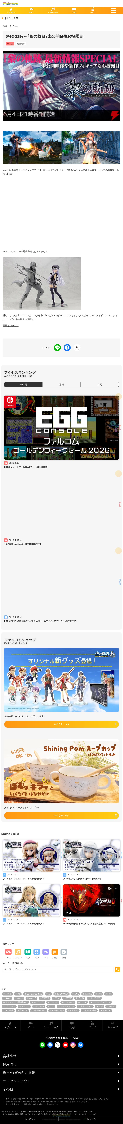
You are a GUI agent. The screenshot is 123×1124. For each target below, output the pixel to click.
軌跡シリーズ (40, 1010)
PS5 (110, 994)
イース (81, 998)
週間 (61, 384)
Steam (8, 998)
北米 (52, 1006)
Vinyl (57, 998)
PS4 (100, 994)
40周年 (8, 994)
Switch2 (32, 998)
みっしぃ (25, 1006)
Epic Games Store (34, 994)
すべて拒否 (29, 1119)
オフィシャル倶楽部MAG (16, 1002)
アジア (69, 998)
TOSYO (45, 998)
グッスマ (54, 1002)
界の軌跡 (9, 1010)
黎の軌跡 (21, 44)
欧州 (101, 1006)
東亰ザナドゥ (86, 1006)
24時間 (23, 384)
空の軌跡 (23, 1010)
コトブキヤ (69, 1002)
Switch (20, 998)
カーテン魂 (39, 1002)
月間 (99, 384)
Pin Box (88, 994)
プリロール (10, 1006)
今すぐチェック (61, 724)
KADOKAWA (62, 994)
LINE (76, 994)
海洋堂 (112, 1006)
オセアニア (95, 998)
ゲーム (10, 44)
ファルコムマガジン (101, 1002)
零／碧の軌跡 (90, 1010)
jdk (49, 994)
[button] (113, 10)
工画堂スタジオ (67, 1006)
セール (83, 1002)
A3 (19, 994)
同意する (89, 1119)
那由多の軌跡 (58, 1010)
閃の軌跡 (74, 1010)
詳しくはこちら (90, 1114)
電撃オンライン (11, 325)
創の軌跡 (40, 1006)
